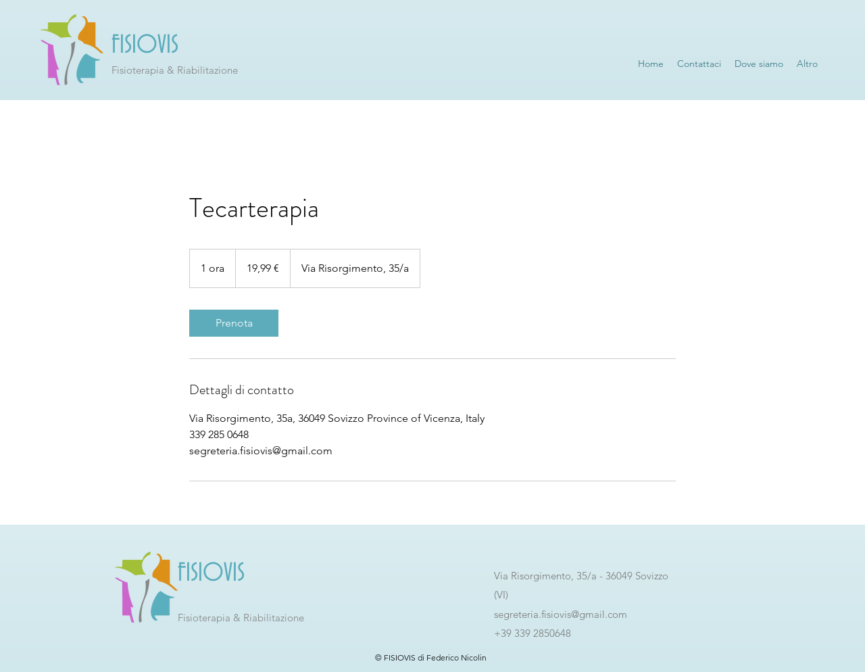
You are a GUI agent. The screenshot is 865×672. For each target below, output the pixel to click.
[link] (233, 323)
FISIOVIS (145, 45)
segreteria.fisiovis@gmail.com (560, 614)
